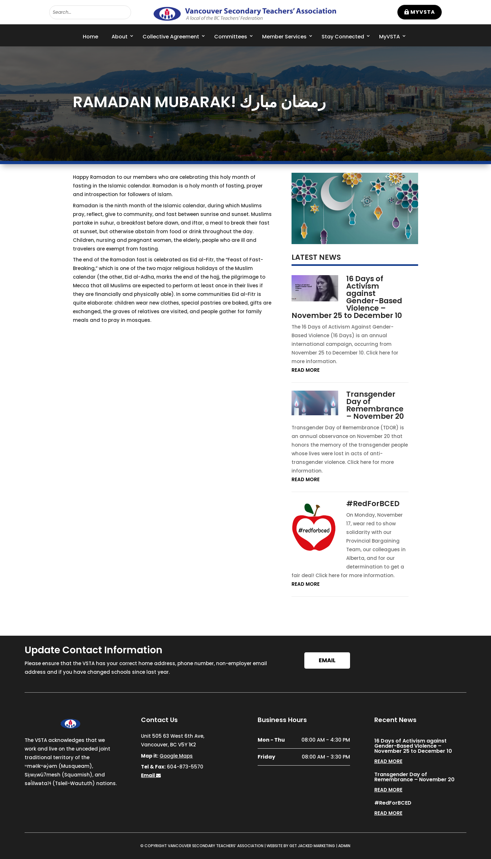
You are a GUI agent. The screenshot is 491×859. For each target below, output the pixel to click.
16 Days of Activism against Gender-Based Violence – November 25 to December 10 (347, 297)
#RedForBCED (373, 503)
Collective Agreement (171, 36)
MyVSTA (422, 12)
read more (306, 370)
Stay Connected (343, 36)
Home (90, 36)
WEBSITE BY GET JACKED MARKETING (301, 845)
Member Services (284, 36)
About (120, 36)
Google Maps (176, 755)
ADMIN (344, 845)
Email (327, 660)
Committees (230, 36)
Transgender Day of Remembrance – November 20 (375, 405)
